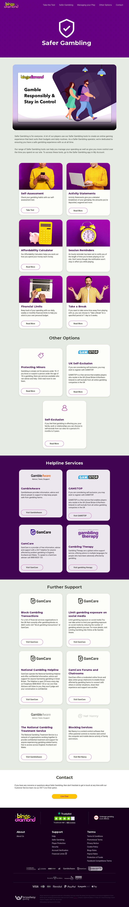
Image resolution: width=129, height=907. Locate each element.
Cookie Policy (92, 847)
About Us (20, 836)
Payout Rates (92, 854)
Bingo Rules (92, 850)
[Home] (11, 5)
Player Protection (59, 843)
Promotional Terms (95, 840)
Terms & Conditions (95, 836)
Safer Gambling (58, 840)
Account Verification (60, 850)
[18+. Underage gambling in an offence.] (104, 817)
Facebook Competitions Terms (99, 861)
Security (55, 847)
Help (54, 836)
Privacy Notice (93, 843)
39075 (75, 897)
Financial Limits (59, 854)
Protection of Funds (95, 857)
